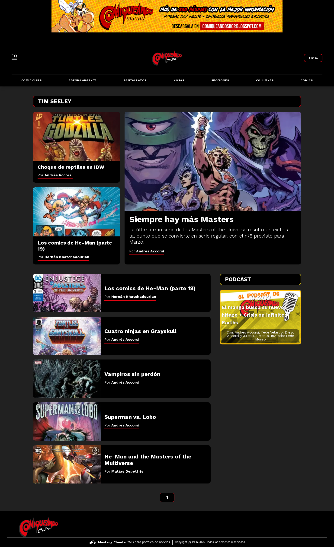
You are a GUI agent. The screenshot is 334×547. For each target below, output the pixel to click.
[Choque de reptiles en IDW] (76, 136)
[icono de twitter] (300, 527)
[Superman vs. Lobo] (67, 421)
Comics (307, 80)
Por (146, 251)
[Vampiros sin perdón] (67, 378)
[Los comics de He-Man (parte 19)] (76, 211)
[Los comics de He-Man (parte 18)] (67, 293)
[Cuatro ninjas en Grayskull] (67, 336)
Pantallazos (135, 80)
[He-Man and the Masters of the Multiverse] (67, 464)
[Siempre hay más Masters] (213, 161)
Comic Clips (31, 80)
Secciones (220, 80)
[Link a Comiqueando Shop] (313, 58)
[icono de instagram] (311, 527)
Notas (178, 80)
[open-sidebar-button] (14, 57)
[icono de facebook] (289, 527)
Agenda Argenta (83, 80)
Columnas (265, 80)
